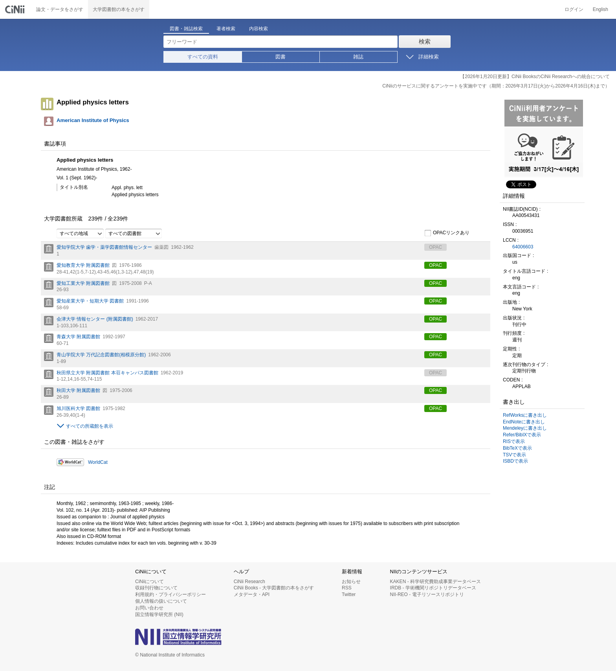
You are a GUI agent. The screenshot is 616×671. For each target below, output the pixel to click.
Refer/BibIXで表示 (522, 435)
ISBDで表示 (515, 461)
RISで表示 (514, 441)
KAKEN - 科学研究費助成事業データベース (435, 581)
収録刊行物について (156, 588)
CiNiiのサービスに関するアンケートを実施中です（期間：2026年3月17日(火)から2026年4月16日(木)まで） (496, 86)
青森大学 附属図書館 (78, 336)
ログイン (574, 9)
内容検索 (258, 28)
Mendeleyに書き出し (525, 428)
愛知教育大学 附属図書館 (83, 265)
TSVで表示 (514, 455)
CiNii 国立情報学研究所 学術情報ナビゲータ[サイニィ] (15, 9)
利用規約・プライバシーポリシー (170, 594)
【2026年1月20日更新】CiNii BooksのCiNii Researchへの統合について (535, 76)
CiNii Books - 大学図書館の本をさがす (274, 588)
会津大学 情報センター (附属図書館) (95, 319)
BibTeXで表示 (517, 448)
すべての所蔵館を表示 (89, 426)
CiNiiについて (149, 581)
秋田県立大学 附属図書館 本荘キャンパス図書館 (107, 373)
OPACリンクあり (446, 233)
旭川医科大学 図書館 (78, 408)
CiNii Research (249, 581)
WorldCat (98, 462)
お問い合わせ (149, 608)
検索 (425, 41)
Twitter (349, 594)
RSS (347, 588)
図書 (280, 57)
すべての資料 (202, 57)
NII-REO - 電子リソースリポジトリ (427, 594)
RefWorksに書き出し (525, 415)
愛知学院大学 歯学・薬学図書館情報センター (104, 247)
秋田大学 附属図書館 (78, 390)
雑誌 (358, 57)
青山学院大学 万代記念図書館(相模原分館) (101, 354)
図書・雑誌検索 (186, 28)
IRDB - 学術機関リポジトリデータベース (433, 588)
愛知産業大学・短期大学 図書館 (90, 301)
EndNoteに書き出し (524, 422)
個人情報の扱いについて (161, 601)
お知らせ (351, 581)
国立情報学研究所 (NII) (159, 614)
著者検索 (225, 28)
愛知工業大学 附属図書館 (83, 283)
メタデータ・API (252, 594)
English (600, 9)
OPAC (435, 265)
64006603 (522, 247)
